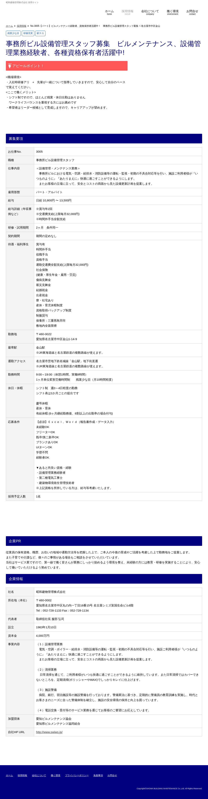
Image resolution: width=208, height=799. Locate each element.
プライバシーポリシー (77, 775)
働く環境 (55, 775)
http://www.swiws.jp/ (49, 732)
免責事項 (98, 775)
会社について (39, 775)
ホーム (9, 26)
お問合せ (112, 775)
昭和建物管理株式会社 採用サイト (45, 11)
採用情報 (21, 26)
